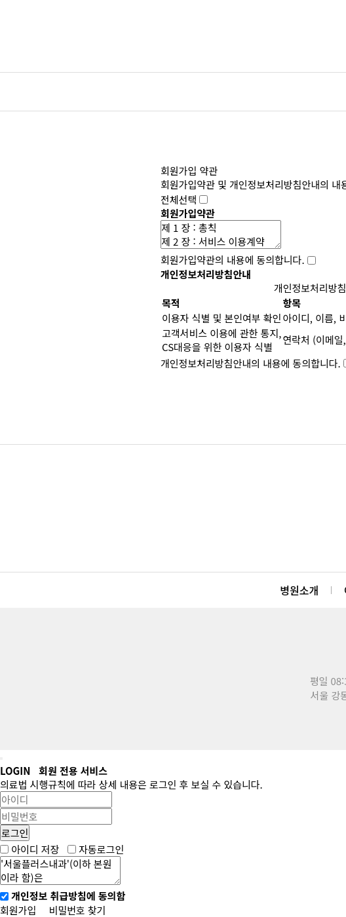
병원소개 (299, 590)
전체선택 (179, 199)
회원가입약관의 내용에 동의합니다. (233, 260)
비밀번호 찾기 (77, 910)
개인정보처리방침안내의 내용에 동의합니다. (251, 363)
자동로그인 (101, 849)
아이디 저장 (35, 849)
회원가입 (18, 910)
